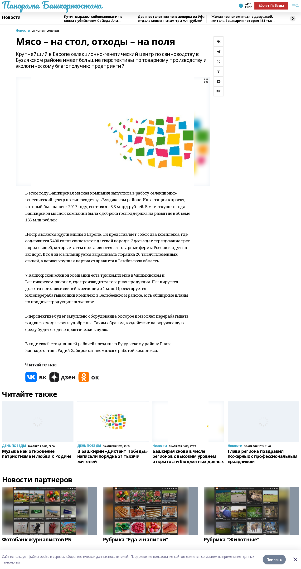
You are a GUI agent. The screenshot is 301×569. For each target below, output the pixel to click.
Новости (11, 17)
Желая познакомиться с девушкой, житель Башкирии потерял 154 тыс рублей (242, 19)
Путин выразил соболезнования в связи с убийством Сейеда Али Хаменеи (93, 19)
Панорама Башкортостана (52, 5)
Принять (274, 559)
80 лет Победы (271, 5)
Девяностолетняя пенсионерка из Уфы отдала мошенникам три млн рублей (171, 19)
